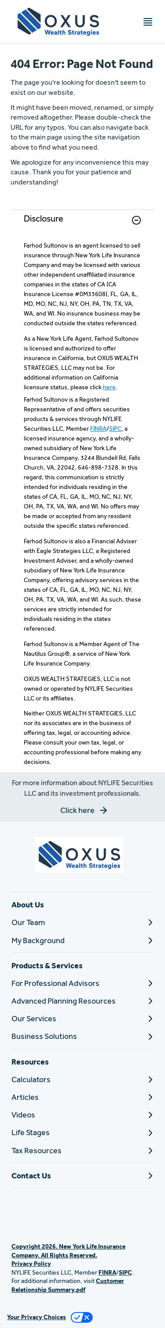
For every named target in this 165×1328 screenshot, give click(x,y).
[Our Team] (82, 922)
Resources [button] (30, 1061)
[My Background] (82, 940)
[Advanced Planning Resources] (82, 1000)
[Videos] (82, 1114)
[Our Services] (82, 1018)
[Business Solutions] (82, 1036)
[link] (82, 225)
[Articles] (82, 1096)
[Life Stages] (82, 1132)
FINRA (98, 428)
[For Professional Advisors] (82, 983)
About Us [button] (27, 904)
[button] (136, 220)
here (109, 387)
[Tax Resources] (82, 1150)
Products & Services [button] (47, 965)
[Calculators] (82, 1079)
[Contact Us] (82, 1175)
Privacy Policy (31, 1263)
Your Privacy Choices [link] (36, 1316)
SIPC (115, 428)
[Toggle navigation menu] (148, 22)
